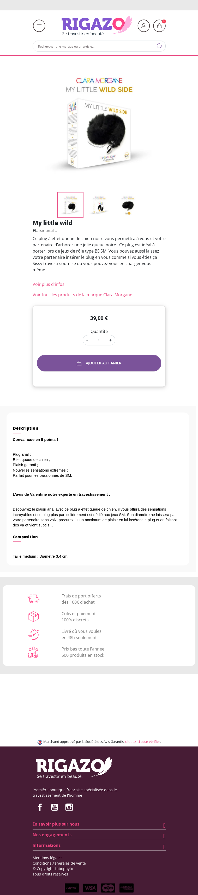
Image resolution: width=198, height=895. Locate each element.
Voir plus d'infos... (50, 284)
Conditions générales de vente (59, 863)
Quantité (99, 331)
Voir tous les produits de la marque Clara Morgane (82, 295)
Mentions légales (47, 857)
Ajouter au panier (99, 363)
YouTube (54, 807)
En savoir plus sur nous (56, 824)
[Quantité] (98, 339)
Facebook (40, 807)
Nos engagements (52, 835)
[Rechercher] (99, 46)
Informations (47, 845)
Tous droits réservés (50, 874)
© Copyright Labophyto (53, 868)
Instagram (69, 807)
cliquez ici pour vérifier (142, 741)
